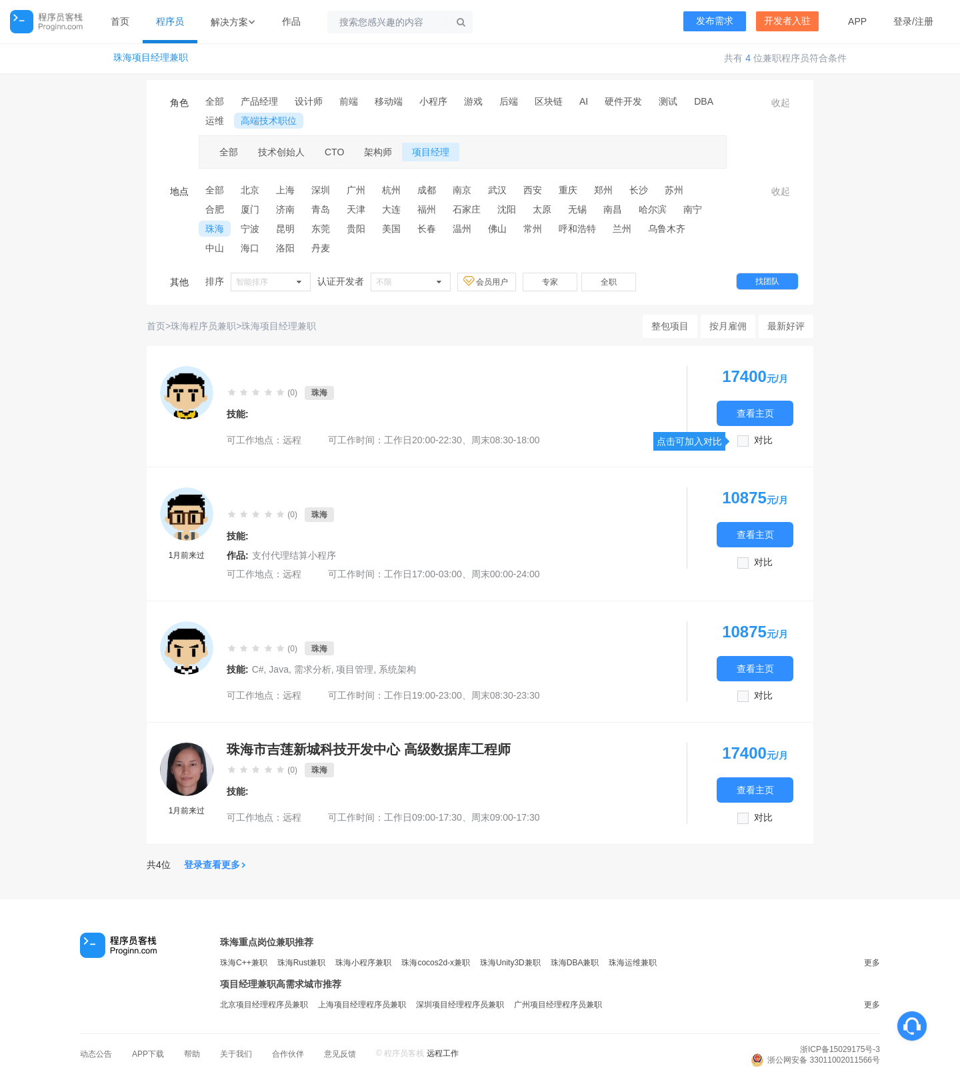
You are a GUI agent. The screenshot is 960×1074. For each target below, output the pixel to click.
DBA (703, 101)
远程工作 (443, 1053)
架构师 (378, 152)
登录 (902, 21)
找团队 (767, 281)
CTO (334, 152)
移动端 (389, 101)
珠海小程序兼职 (363, 962)
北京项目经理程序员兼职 (264, 1004)
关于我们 (236, 1054)
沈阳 (506, 209)
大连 (391, 209)
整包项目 (670, 326)
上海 (285, 190)
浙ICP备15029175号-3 (840, 1049)
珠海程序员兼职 (203, 326)
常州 (532, 228)
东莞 (320, 228)
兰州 (622, 228)
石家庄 (467, 209)
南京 (462, 190)
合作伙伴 (288, 1054)
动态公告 (96, 1054)
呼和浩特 (577, 228)
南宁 (692, 209)
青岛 (320, 209)
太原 (542, 209)
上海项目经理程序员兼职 (362, 1004)
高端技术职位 (269, 120)
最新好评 (786, 326)
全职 (609, 282)
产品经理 (259, 101)
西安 (532, 190)
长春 (426, 228)
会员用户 (486, 281)
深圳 (320, 190)
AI (583, 101)
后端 (508, 101)
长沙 (638, 190)
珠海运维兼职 (633, 962)
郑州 (603, 190)
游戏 (473, 101)
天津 (356, 209)
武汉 (497, 190)
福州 (426, 209)
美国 (391, 228)
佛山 (497, 228)
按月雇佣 (728, 326)
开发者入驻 (787, 21)
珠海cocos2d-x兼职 (435, 962)
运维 (214, 120)
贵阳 (356, 228)
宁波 (250, 228)
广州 (356, 190)
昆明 (285, 228)
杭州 (391, 190)
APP (857, 21)
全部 (214, 101)
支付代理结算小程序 (294, 555)
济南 (285, 209)
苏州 (674, 190)
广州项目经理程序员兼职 (558, 1004)
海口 (250, 248)
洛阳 (285, 248)
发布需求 (714, 21)
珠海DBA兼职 (575, 962)
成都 (426, 190)
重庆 (568, 190)
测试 (668, 101)
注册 (924, 21)
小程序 (433, 101)
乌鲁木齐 (666, 228)
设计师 (309, 101)
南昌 (612, 209)
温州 (462, 228)
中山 (214, 248)
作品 (291, 21)
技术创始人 (281, 152)
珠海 (214, 228)
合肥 (214, 209)
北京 (250, 190)
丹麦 (320, 248)
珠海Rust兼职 (301, 962)
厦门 (250, 209)
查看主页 (755, 413)
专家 (550, 282)
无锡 (577, 209)
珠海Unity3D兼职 (510, 962)
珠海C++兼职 (243, 962)
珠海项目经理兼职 (150, 58)
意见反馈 (340, 1054)
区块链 (549, 101)
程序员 (170, 21)
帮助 (192, 1054)
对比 (763, 440)
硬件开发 (623, 101)
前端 (348, 101)
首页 (120, 21)
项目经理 (430, 152)
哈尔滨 (653, 209)
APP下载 (148, 1054)
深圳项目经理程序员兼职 (460, 1004)
